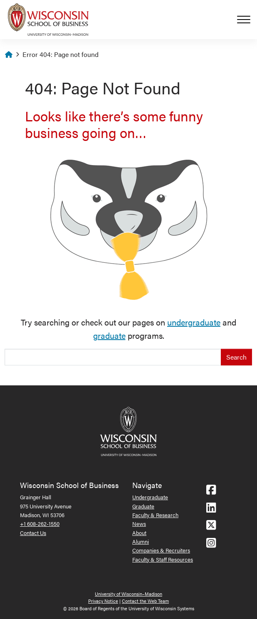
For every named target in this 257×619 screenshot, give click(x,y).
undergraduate (193, 322)
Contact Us (33, 533)
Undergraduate (150, 497)
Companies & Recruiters (161, 550)
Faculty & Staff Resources (162, 559)
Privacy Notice (103, 601)
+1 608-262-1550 (39, 524)
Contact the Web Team (145, 601)
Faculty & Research (155, 515)
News (139, 524)
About (139, 533)
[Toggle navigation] (247, 19)
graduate (109, 335)
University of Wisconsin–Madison (128, 594)
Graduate (143, 506)
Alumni (140, 541)
